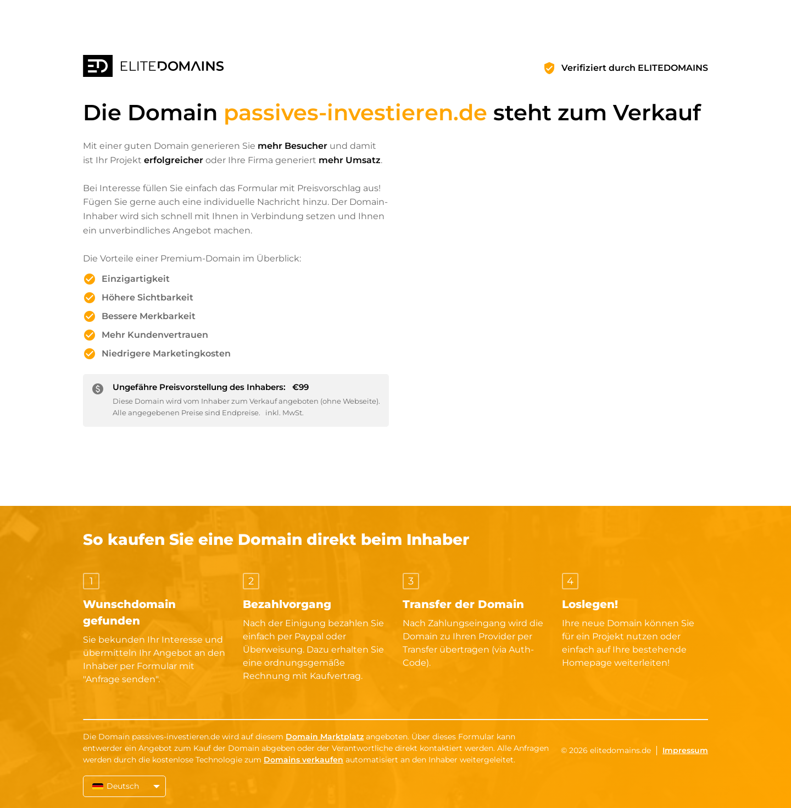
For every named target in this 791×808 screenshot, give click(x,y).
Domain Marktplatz (325, 737)
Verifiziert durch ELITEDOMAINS (634, 68)
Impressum (685, 750)
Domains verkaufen (303, 760)
